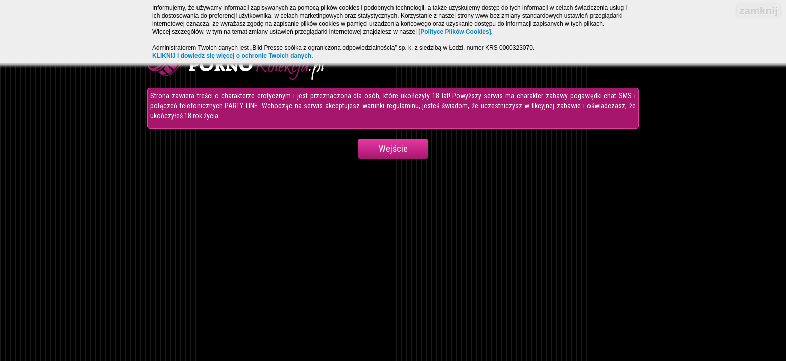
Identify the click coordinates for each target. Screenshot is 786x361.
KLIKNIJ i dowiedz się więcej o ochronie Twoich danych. (232, 55)
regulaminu (403, 106)
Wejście (393, 148)
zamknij (758, 10)
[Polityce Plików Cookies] (454, 31)
